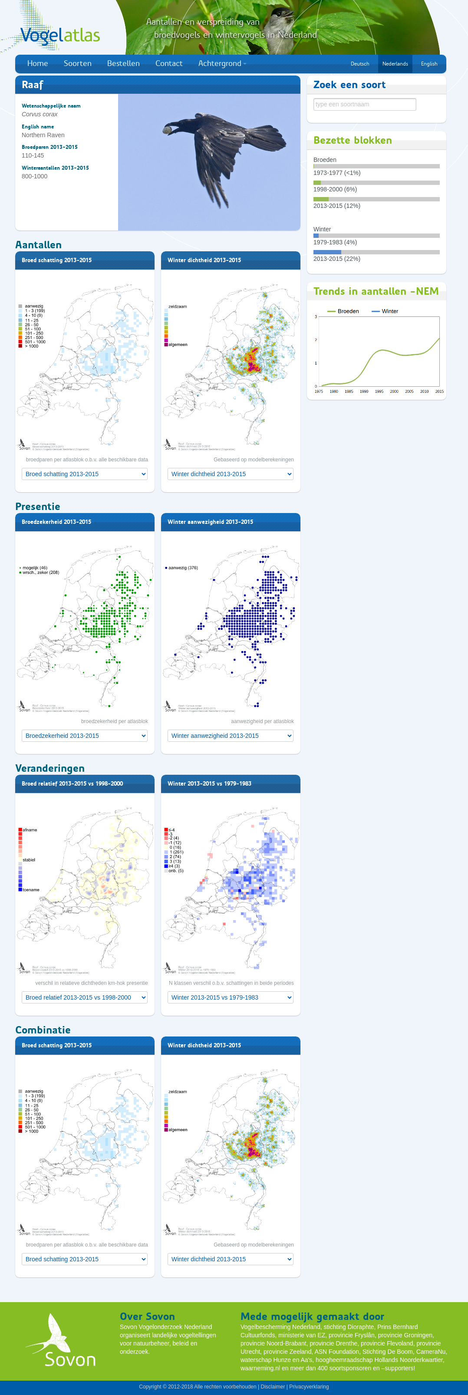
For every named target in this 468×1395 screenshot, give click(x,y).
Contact (169, 63)
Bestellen (123, 63)
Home (37, 63)
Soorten (78, 63)
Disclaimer (272, 1387)
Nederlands (395, 63)
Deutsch (360, 63)
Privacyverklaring (309, 1387)
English (429, 63)
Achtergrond (222, 63)
